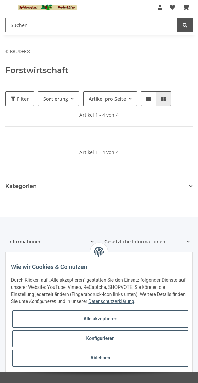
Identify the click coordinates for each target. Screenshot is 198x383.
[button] (160, 7)
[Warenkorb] (186, 7)
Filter (20, 98)
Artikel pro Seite (107, 98)
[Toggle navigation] (8, 4)
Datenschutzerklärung (111, 301)
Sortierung (55, 98)
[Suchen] (91, 25)
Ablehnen (100, 357)
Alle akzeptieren (100, 318)
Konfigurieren (100, 338)
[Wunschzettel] (172, 7)
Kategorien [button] (21, 186)
